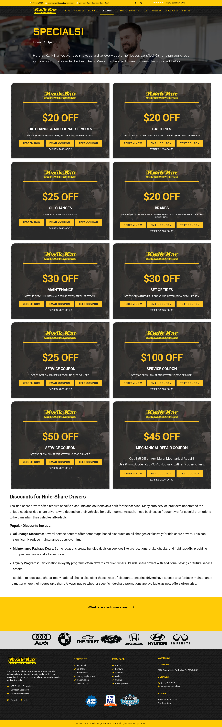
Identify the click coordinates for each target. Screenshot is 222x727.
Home (67, 11)
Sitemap (142, 723)
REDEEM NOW (32, 143)
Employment (171, 11)
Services (93, 11)
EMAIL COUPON (59, 143)
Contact (187, 11)
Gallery (156, 11)
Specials (107, 11)
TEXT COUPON (88, 143)
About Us (79, 11)
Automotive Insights (127, 11)
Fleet (146, 11)
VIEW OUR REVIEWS (175, 3)
